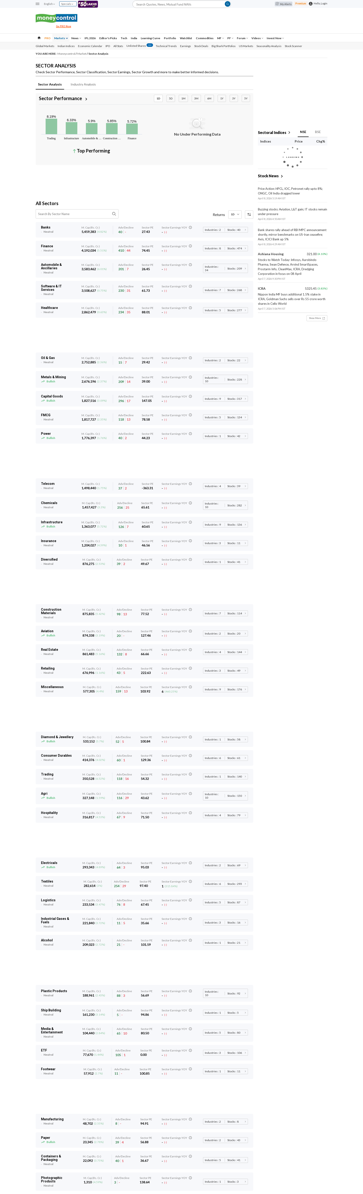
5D (170, 98)
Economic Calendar (90, 46)
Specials (67, 3)
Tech (124, 38)
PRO (47, 38)
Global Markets (45, 46)
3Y (233, 98)
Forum (242, 38)
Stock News (268, 176)
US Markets (246, 46)
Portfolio (170, 38)
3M (196, 98)
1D (158, 98)
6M (209, 98)
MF (220, 38)
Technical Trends (166, 46)
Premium (300, 3)
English (49, 3)
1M (183, 98)
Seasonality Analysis (269, 46)
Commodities (204, 38)
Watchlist (186, 38)
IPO (108, 46)
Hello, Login (320, 3)
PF (230, 38)
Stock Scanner (293, 46)
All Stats (118, 46)
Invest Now (275, 38)
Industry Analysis (83, 84)
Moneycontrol (66, 53)
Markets (61, 38)
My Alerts (283, 4)
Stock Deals (201, 46)
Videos (257, 38)
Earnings (185, 46)
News (76, 38)
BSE (318, 132)
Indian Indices (66, 46)
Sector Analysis (50, 84)
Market (82, 53)
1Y (221, 98)
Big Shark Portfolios (224, 46)
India (134, 38)
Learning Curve (150, 38)
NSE (303, 132)
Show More (317, 318)
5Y (245, 98)
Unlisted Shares (139, 46)
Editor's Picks (108, 38)
